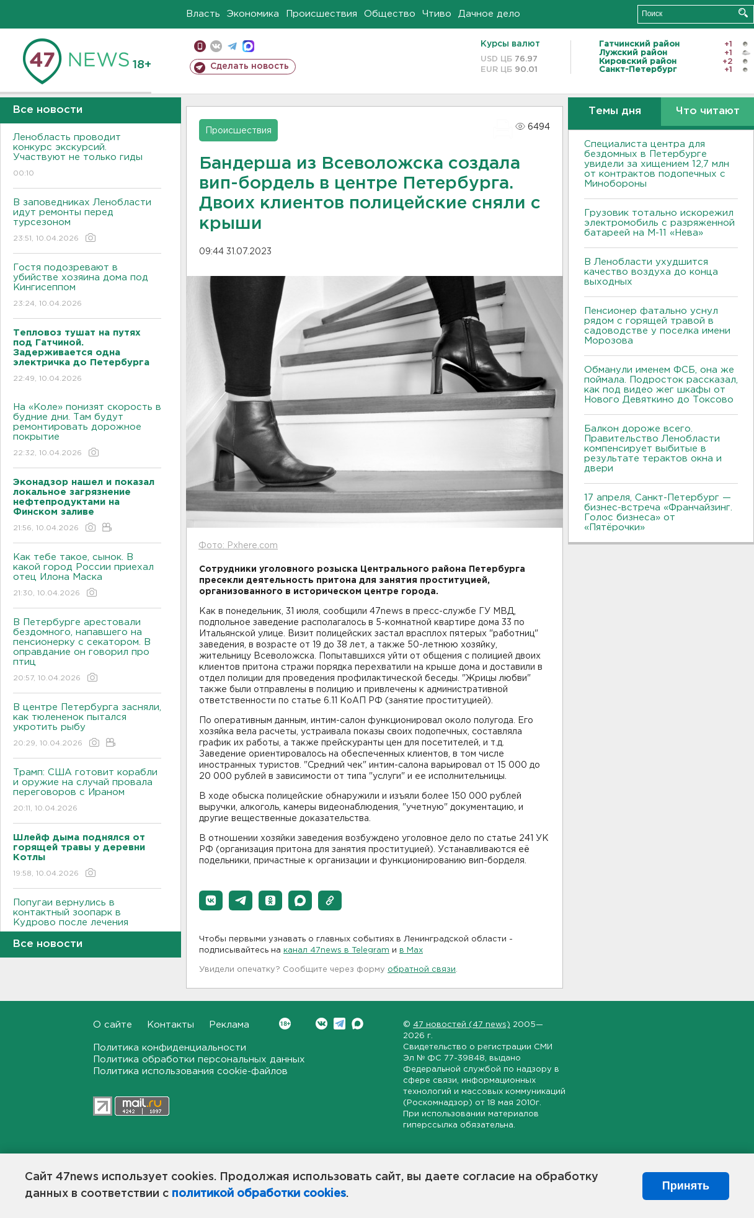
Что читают (708, 111)
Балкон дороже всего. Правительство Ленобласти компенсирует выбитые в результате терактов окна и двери (653, 449)
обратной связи (422, 969)
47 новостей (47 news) (461, 1024)
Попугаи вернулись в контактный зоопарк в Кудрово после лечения (87, 921)
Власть (203, 14)
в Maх (411, 950)
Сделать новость (249, 66)
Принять (685, 1186)
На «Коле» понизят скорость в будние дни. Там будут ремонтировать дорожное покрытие (87, 430)
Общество (389, 14)
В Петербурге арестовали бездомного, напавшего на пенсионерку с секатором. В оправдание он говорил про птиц (87, 650)
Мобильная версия (200, 46)
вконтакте (216, 46)
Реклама (229, 1025)
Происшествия (321, 14)
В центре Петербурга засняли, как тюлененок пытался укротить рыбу (87, 726)
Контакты (170, 1025)
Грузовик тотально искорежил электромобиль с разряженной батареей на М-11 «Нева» (659, 223)
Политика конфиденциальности (169, 1048)
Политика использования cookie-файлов (190, 1071)
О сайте (112, 1025)
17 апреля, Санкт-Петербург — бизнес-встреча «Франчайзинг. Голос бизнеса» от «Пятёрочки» (658, 512)
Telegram (339, 1023)
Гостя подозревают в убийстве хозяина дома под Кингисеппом (87, 286)
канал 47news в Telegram (336, 950)
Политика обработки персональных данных (199, 1060)
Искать (743, 12)
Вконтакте (285, 1023)
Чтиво (436, 14)
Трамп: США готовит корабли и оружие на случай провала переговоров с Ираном (87, 791)
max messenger (248, 46)
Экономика (253, 14)
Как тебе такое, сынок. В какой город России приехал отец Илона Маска (87, 575)
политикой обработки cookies (259, 1194)
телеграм (232, 46)
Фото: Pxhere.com (238, 545)
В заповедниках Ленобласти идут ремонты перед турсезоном (87, 221)
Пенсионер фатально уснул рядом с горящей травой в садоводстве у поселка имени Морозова (657, 326)
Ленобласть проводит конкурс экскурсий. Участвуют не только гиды (87, 156)
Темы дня (614, 111)
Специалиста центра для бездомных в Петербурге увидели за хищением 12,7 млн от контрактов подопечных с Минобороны (656, 164)
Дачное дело (489, 14)
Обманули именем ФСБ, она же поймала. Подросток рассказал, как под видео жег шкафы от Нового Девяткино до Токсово (661, 385)
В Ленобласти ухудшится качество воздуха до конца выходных (651, 272)
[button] (211, 900)
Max (357, 1023)
